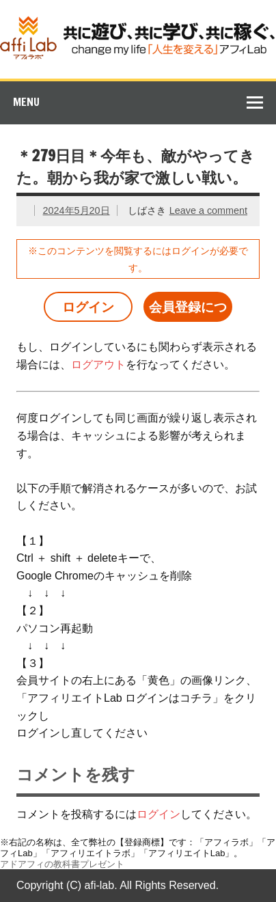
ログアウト (98, 364)
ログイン (88, 307)
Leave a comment (208, 210)
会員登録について (188, 311)
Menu (26, 101)
